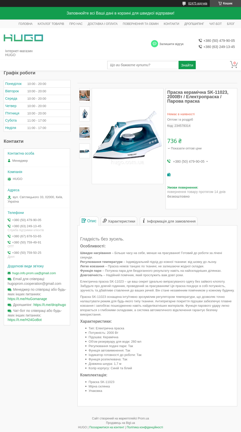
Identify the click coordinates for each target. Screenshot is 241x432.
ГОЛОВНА (25, 24)
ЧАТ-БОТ (215, 24)
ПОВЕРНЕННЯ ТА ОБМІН (140, 24)
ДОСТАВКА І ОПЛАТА (103, 24)
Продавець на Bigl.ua (120, 423)
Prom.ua (143, 418)
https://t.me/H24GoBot (25, 320)
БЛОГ (231, 24)
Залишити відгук (171, 44)
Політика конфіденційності (145, 427)
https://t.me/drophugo (49, 305)
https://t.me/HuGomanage (27, 299)
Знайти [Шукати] (187, 65)
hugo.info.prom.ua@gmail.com (34, 273)
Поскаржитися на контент (106, 427)
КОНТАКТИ (171, 24)
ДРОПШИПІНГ (194, 24)
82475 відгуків (197, 3)
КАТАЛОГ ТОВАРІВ (51, 24)
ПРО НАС (76, 24)
